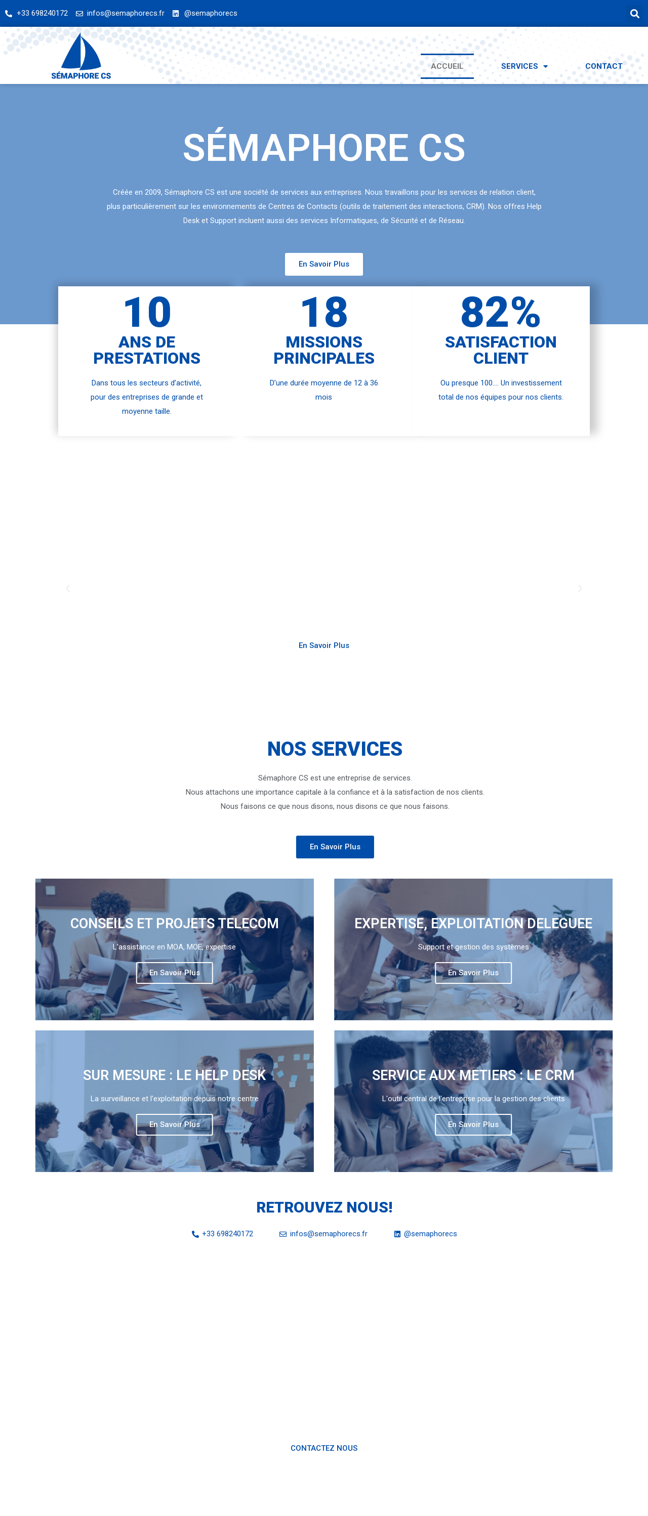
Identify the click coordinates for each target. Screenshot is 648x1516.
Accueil (447, 66)
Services (524, 66)
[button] (324, 264)
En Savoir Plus (76, 972)
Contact (604, 66)
